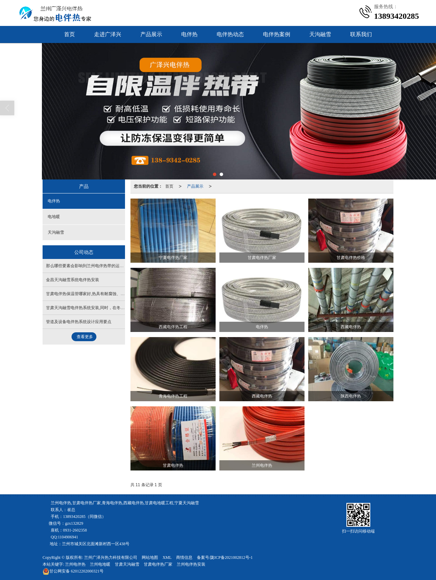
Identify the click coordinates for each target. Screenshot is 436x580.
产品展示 (151, 34)
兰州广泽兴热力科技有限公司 (110, 557)
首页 (69, 34)
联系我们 (361, 34)
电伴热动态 (230, 34)
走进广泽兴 (107, 34)
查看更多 (85, 336)
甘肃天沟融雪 (127, 564)
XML (167, 557)
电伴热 (189, 34)
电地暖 (54, 216)
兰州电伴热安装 (191, 564)
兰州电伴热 (75, 564)
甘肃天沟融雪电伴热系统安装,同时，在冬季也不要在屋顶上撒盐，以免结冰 (114, 307)
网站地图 (150, 557)
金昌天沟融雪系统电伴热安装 (72, 279)
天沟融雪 (320, 34)
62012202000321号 (73, 571)
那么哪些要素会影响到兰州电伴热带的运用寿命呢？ (93, 265)
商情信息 (184, 557)
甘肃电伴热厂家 (158, 564)
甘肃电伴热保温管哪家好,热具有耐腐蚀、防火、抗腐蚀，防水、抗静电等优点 (116, 293)
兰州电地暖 (100, 564)
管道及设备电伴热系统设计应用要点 (78, 321)
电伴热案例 (276, 34)
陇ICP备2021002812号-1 (231, 557)
